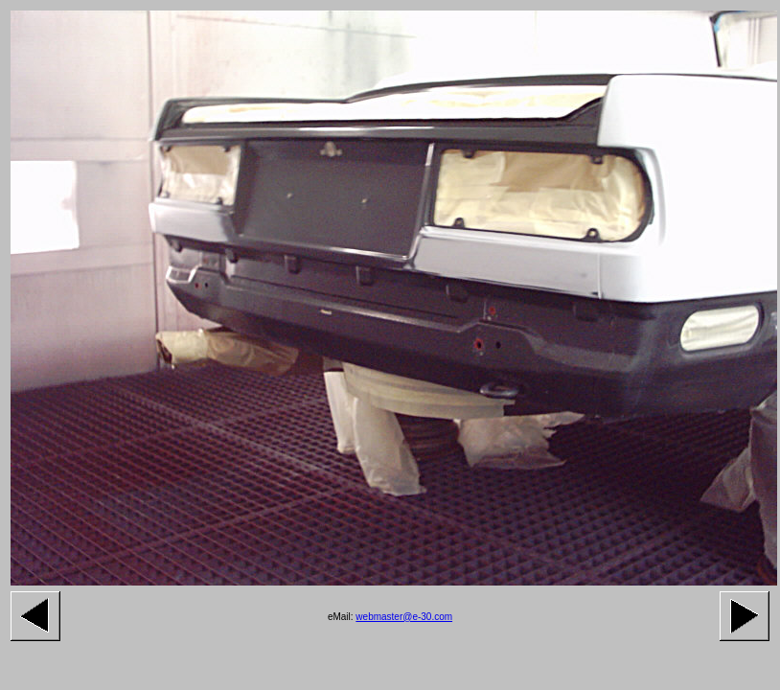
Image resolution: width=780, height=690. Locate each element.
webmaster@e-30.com (404, 616)
